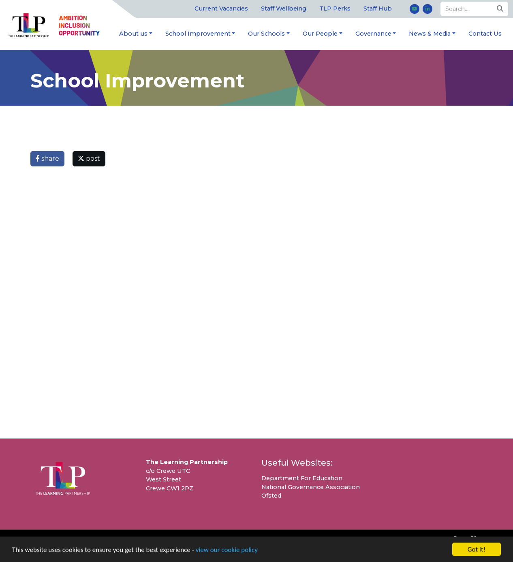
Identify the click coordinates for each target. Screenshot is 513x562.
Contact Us (485, 33)
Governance (373, 33)
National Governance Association (310, 487)
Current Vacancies (221, 8)
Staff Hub (377, 8)
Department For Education (301, 478)
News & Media (430, 33)
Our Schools (266, 33)
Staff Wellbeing (283, 8)
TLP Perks (335, 8)
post (89, 158)
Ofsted (271, 495)
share (47, 158)
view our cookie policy (227, 550)
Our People (320, 33)
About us (133, 33)
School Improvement (198, 33)
